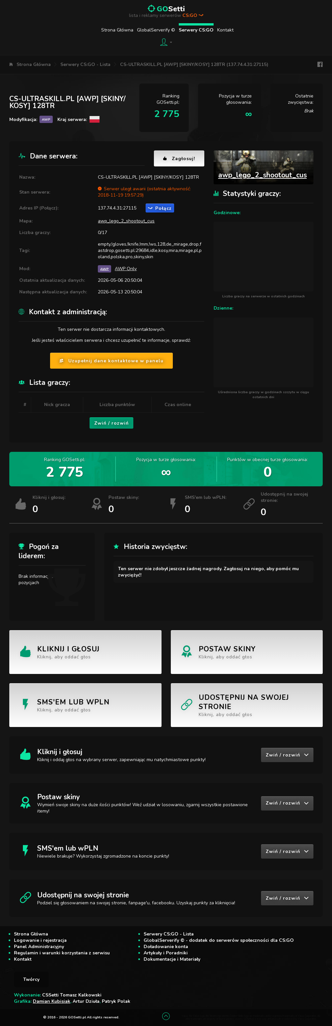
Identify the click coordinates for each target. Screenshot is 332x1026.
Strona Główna (117, 30)
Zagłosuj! (179, 158)
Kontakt (225, 30)
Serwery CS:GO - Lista (85, 64)
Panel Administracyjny (39, 946)
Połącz (160, 208)
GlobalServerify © (156, 30)
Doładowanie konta (166, 946)
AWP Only (126, 269)
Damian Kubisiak (51, 1001)
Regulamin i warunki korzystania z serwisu (62, 953)
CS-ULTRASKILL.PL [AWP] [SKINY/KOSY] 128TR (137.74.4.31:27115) (194, 64)
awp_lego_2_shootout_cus (126, 221)
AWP (104, 268)
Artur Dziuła (86, 1001)
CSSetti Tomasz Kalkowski (71, 995)
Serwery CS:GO (196, 30)
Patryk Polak (116, 1001)
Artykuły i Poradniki (166, 953)
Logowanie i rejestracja (40, 940)
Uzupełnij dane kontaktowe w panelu (111, 361)
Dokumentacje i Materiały (172, 959)
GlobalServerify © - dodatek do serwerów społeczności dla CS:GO (219, 940)
